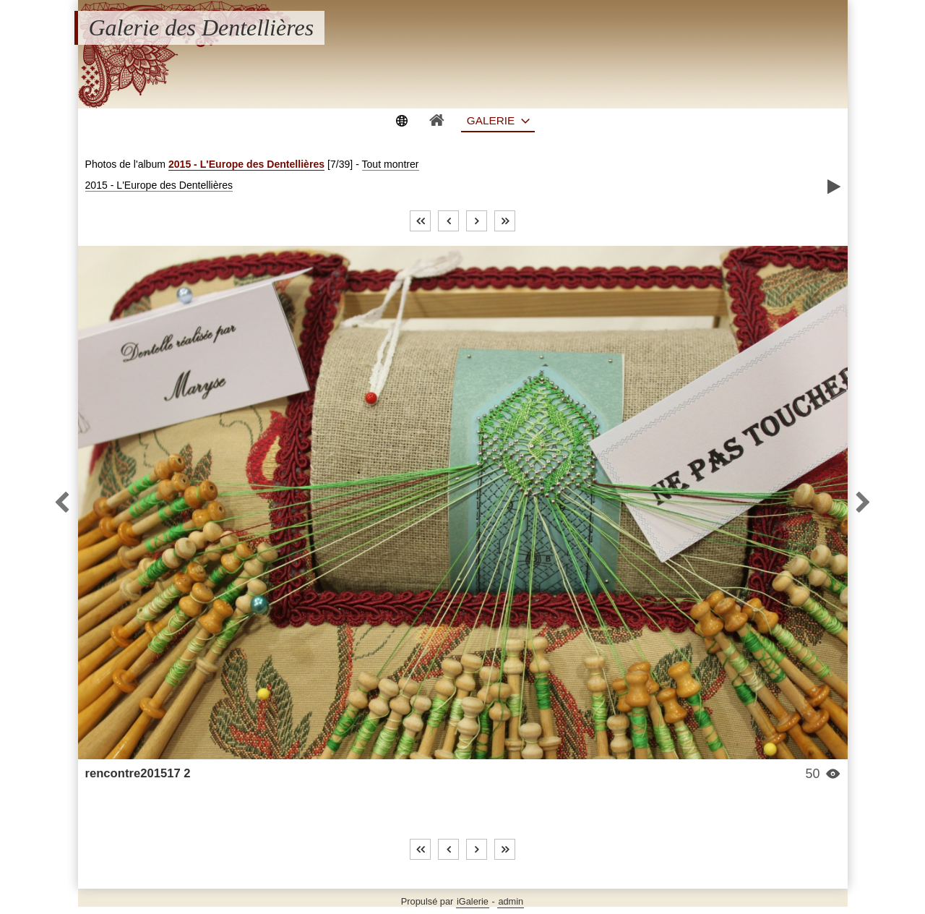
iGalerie (473, 901)
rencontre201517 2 (138, 773)
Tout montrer (390, 164)
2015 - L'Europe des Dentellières (246, 164)
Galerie (491, 120)
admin (510, 901)
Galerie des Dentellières (201, 27)
